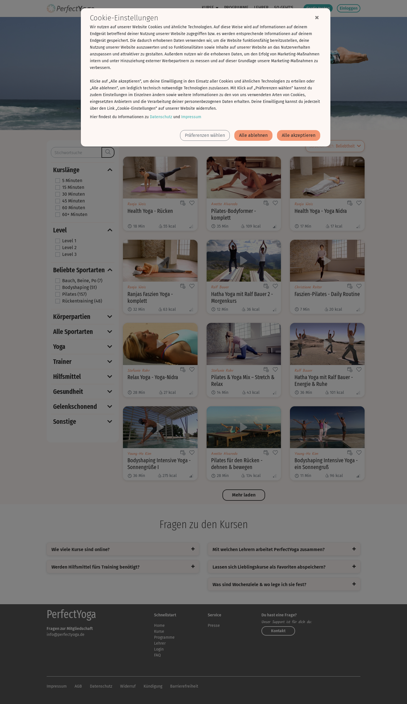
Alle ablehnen (253, 135)
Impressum (191, 117)
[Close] (316, 17)
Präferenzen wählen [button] (205, 135)
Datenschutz (161, 117)
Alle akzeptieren (298, 135)
